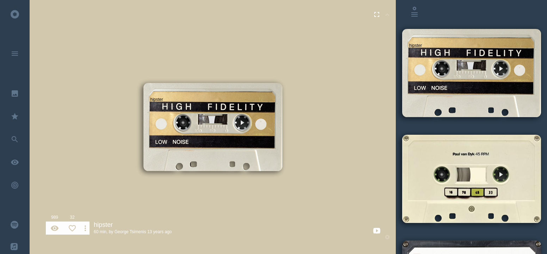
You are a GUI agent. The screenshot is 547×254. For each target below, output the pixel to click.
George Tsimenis (130, 231)
